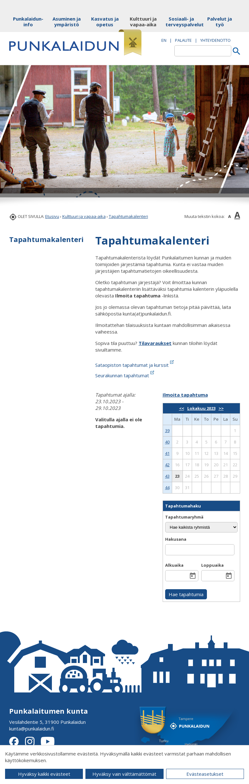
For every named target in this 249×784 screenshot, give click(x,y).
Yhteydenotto (215, 40)
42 (167, 465)
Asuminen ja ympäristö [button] (67, 21)
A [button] (229, 216)
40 (167, 442)
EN (163, 40)
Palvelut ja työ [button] (219, 21)
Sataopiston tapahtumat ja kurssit (135, 365)
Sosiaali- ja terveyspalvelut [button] (181, 21)
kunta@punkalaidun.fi (31, 728)
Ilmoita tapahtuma (185, 395)
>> (221, 408)
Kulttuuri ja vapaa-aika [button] (143, 21)
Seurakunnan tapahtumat (125, 375)
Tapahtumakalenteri (128, 216)
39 (167, 430)
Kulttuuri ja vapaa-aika (84, 216)
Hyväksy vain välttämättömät (124, 774)
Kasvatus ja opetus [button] (105, 21)
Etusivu (52, 216)
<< (181, 408)
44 (167, 487)
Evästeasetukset (204, 774)
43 (167, 476)
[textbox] (202, 50)
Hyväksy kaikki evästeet (44, 774)
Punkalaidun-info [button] (28, 21)
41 (167, 453)
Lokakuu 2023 (201, 408)
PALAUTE (183, 40)
